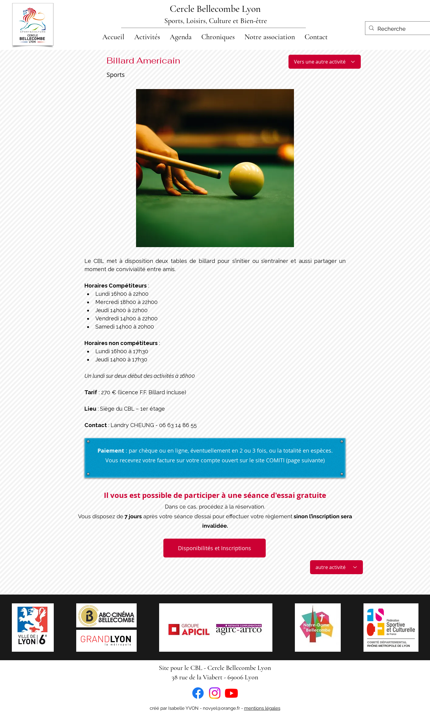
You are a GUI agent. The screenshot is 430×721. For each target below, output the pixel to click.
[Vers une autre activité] (324, 62)
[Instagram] (214, 693)
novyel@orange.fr (221, 708)
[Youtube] (231, 693)
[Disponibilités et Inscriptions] (214, 548)
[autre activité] (336, 567)
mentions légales (262, 708)
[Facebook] (198, 693)
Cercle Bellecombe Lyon (215, 9)
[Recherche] (397, 29)
